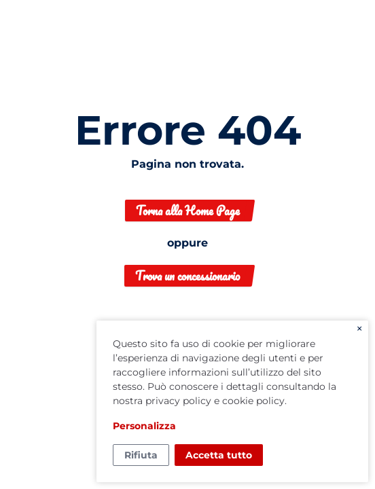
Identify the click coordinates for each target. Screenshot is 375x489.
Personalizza (144, 426)
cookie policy (253, 401)
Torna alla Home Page (188, 210)
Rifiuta (141, 455)
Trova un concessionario (187, 275)
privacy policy (178, 401)
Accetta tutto (218, 455)
